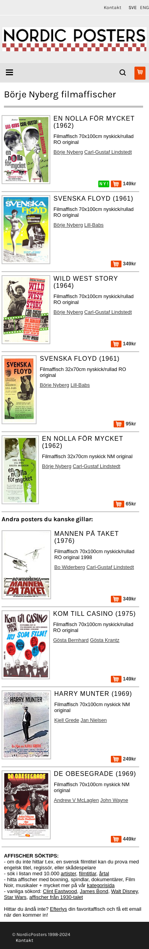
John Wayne (114, 800)
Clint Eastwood (60, 891)
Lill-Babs (93, 225)
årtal (104, 873)
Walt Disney (124, 891)
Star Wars (15, 897)
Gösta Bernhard (70, 640)
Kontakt (112, 7)
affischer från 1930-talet (56, 897)
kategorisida (100, 885)
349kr (123, 264)
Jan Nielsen (94, 720)
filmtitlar (87, 873)
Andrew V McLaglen (76, 800)
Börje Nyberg (68, 152)
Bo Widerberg (69, 567)
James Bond (94, 891)
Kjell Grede (66, 720)
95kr (125, 424)
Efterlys (58, 909)
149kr (123, 183)
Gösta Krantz (105, 640)
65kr (125, 504)
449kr (123, 839)
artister (68, 873)
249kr (123, 759)
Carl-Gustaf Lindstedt (108, 152)
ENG (144, 7)
